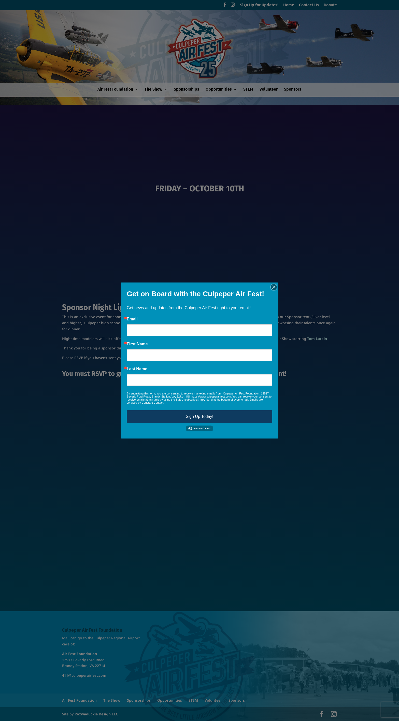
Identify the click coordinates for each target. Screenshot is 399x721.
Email (132, 319)
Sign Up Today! (199, 416)
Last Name (137, 369)
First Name (137, 344)
